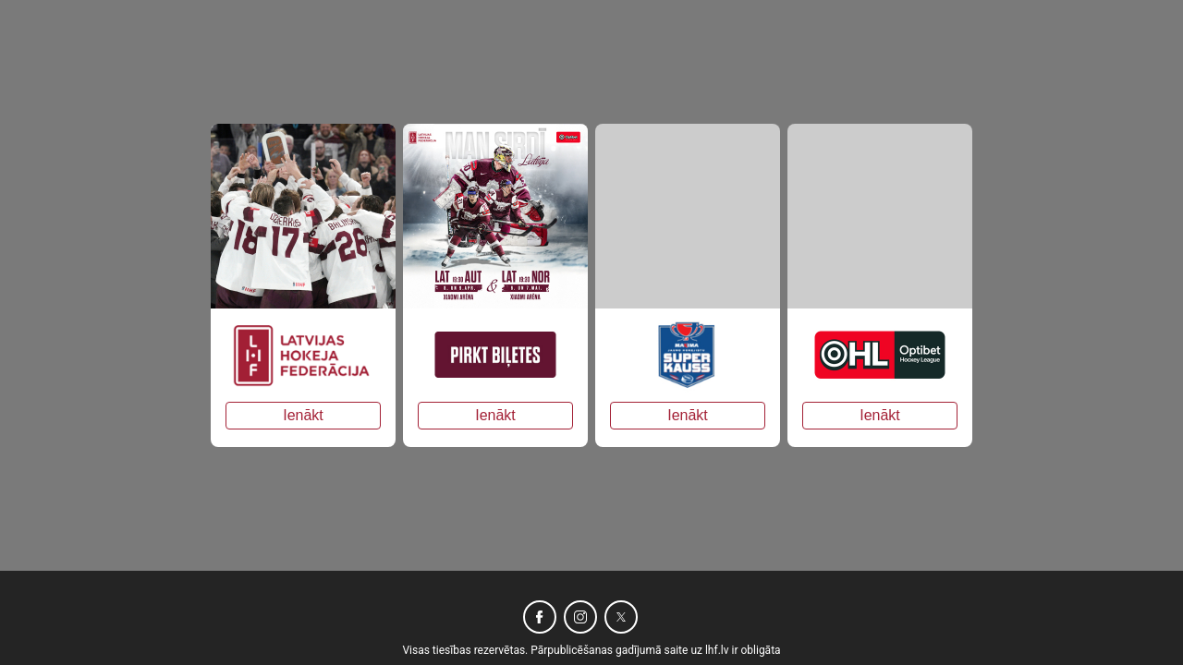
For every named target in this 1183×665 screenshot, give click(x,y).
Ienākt (303, 415)
